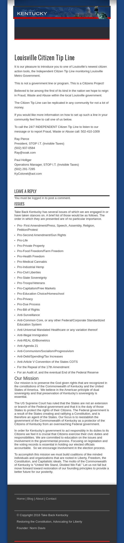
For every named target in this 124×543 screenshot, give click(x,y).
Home (21, 498)
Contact (51, 498)
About (39, 498)
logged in (38, 198)
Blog (30, 498)
